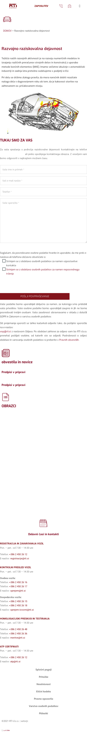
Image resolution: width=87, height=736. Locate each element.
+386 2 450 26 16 (18, 582)
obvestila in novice (17, 362)
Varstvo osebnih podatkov (43, 706)
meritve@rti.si (17, 637)
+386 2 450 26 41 (12, 154)
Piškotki (43, 713)
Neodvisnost (44, 684)
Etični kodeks (43, 691)
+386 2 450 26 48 (18, 629)
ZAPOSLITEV (41, 6)
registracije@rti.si (19, 558)
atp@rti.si (15, 661)
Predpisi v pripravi (13, 372)
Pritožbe (43, 677)
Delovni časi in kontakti (43, 534)
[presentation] (24, 284)
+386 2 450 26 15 (18, 601)
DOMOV (7, 30)
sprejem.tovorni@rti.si (22, 609)
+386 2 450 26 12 (18, 554)
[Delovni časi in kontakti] (43, 523)
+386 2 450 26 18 (18, 605)
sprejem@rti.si (18, 590)
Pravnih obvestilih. (69, 339)
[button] (79, 6)
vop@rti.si (5, 331)
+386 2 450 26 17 (18, 586)
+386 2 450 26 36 (18, 633)
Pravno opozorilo (43, 698)
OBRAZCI (9, 406)
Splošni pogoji (44, 669)
